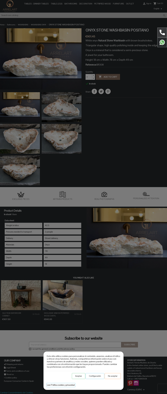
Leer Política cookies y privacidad (61, 385)
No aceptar (112, 376)
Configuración (95, 376)
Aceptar (78, 376)
